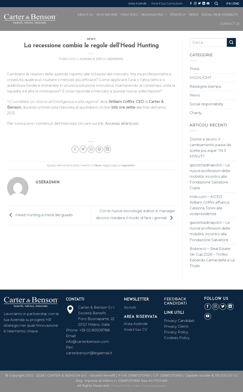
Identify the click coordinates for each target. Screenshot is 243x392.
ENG (236, 3)
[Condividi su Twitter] (83, 149)
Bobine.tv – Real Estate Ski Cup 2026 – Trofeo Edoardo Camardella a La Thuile (212, 257)
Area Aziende (137, 3)
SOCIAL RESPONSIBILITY (219, 14)
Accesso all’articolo (122, 123)
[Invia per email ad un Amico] (91, 149)
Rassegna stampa (205, 86)
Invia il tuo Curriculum (166, 3)
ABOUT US (85, 14)
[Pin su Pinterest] (99, 149)
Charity (196, 112)
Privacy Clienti (176, 326)
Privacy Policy (176, 332)
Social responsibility (206, 104)
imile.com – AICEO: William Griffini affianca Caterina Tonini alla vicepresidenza (209, 205)
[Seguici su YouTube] (208, 3)
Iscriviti (130, 307)
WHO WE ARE (106, 14)
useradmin (115, 59)
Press (194, 69)
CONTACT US (229, 23)
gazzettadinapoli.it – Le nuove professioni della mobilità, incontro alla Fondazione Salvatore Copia (210, 176)
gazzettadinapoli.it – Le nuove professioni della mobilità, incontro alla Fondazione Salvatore (210, 231)
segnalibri (128, 165)
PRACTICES (129, 14)
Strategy (178, 14)
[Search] (216, 3)
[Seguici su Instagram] (195, 3)
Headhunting (154, 14)
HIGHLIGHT (200, 77)
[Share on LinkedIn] (107, 149)
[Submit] (231, 42)
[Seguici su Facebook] (191, 3)
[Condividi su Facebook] (75, 149)
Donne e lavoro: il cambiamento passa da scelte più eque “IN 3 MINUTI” (210, 147)
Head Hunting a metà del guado (40, 215)
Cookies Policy (177, 337)
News (193, 14)
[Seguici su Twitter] (199, 3)
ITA (228, 3)
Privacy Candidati (179, 320)
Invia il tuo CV (135, 329)
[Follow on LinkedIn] (203, 3)
